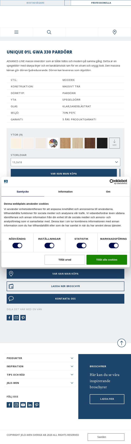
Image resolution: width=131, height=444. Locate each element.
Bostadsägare (35, 2)
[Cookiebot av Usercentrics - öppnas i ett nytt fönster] (112, 181)
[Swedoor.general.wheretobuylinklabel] (114, 32)
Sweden (97, 437)
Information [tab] (65, 191)
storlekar (19, 155)
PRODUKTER (14, 358)
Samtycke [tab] (23, 191)
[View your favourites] (82, 32)
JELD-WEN (13, 383)
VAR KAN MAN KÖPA (64, 173)
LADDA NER (107, 399)
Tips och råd (16, 374)
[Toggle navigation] (16, 32)
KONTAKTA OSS (42, 298)
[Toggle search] (49, 32)
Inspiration (15, 366)
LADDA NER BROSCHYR (44, 286)
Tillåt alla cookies (106, 259)
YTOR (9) (17, 134)
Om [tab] (108, 191)
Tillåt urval (65, 259)
